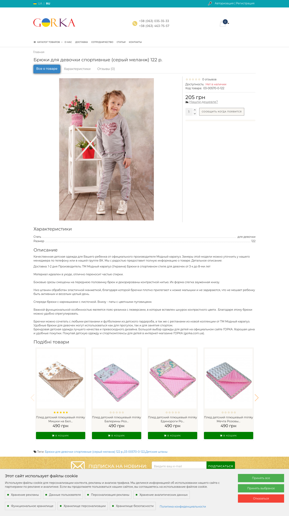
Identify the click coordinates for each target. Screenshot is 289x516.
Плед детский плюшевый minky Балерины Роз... (116, 419)
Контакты (135, 42)
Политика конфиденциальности (183, 506)
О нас (68, 42)
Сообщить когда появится (222, 111)
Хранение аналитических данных (163, 495)
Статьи (121, 42)
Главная (38, 52)
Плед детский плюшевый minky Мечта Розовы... (228, 419)
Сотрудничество (102, 42)
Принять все (261, 478)
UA (40, 3)
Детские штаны (157, 446)
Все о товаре (47, 69)
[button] (256, 395)
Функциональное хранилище (32, 506)
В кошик (60, 435)
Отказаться (261, 498)
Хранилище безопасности (135, 506)
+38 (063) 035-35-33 (154, 21)
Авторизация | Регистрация (235, 3)
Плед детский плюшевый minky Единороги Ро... (172, 419)
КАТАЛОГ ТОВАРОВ (48, 42)
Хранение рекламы (25, 495)
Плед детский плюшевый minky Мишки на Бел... (60, 419)
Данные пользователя (65, 495)
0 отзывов (209, 79)
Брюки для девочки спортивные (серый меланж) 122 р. (84, 446)
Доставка (81, 42)
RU (48, 3)
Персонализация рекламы (110, 495)
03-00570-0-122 (134, 446)
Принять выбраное (261, 488)
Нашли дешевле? (203, 102)
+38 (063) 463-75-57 (154, 26)
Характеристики (77, 69)
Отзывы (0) (106, 69)
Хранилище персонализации (85, 506)
